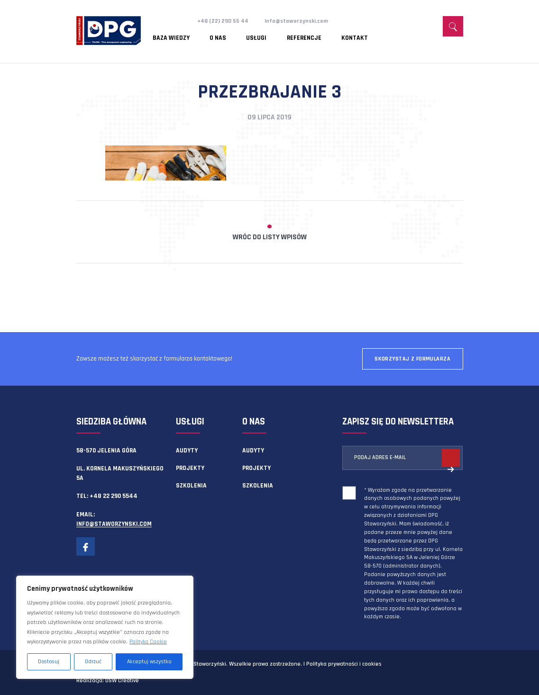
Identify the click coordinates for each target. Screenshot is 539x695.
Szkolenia (191, 485)
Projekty (190, 468)
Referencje (280, 35)
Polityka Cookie (148, 641)
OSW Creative (122, 680)
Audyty (187, 450)
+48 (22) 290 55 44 (224, 21)
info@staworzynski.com (300, 21)
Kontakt (323, 35)
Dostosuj (48, 661)
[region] (104, 627)
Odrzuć (93, 661)
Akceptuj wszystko (149, 661)
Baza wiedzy (171, 35)
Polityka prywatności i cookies (343, 664)
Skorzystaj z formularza (412, 358)
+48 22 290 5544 (113, 496)
